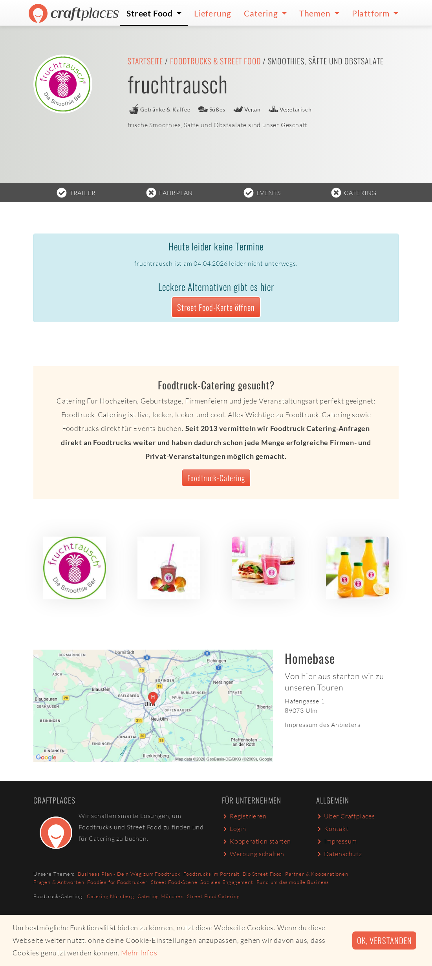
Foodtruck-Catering (216, 478)
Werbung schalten (253, 854)
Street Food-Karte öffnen (216, 307)
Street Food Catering (213, 896)
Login (234, 829)
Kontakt (332, 829)
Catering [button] (262, 13)
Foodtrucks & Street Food (215, 61)
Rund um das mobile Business (292, 882)
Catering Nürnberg (110, 896)
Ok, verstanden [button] (384, 940)
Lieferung (212, 13)
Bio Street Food (262, 874)
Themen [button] (316, 13)
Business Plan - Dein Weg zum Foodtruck (129, 874)
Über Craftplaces (345, 816)
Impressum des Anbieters (322, 725)
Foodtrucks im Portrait (211, 874)
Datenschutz (339, 854)
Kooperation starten (256, 841)
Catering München (160, 896)
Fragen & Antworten (58, 882)
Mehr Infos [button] (139, 952)
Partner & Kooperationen (316, 874)
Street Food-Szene (174, 882)
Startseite (145, 61)
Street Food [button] (150, 13)
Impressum (336, 841)
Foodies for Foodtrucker (117, 882)
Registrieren (244, 816)
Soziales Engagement (226, 882)
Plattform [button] (372, 13)
